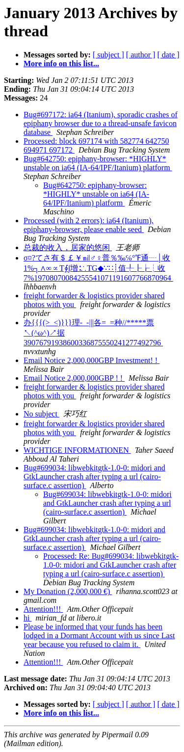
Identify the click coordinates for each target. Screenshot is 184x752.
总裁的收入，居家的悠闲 (68, 247)
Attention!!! (43, 609)
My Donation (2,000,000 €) (68, 591)
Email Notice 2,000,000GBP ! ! (74, 378)
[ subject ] (108, 55)
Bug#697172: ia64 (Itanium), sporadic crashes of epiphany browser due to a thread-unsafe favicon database (101, 123)
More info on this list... (61, 63)
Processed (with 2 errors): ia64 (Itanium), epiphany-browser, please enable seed (89, 224)
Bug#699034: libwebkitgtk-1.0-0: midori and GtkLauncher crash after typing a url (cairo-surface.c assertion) (94, 477)
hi (27, 618)
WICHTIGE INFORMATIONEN (77, 450)
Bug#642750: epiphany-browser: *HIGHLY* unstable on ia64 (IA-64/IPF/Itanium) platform (98, 163)
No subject (41, 414)
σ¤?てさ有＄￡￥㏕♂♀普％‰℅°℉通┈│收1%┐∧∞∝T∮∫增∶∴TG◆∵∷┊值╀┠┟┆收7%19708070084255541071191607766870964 (98, 268)
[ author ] (141, 55)
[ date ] (168, 55)
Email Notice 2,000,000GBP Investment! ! (91, 360)
